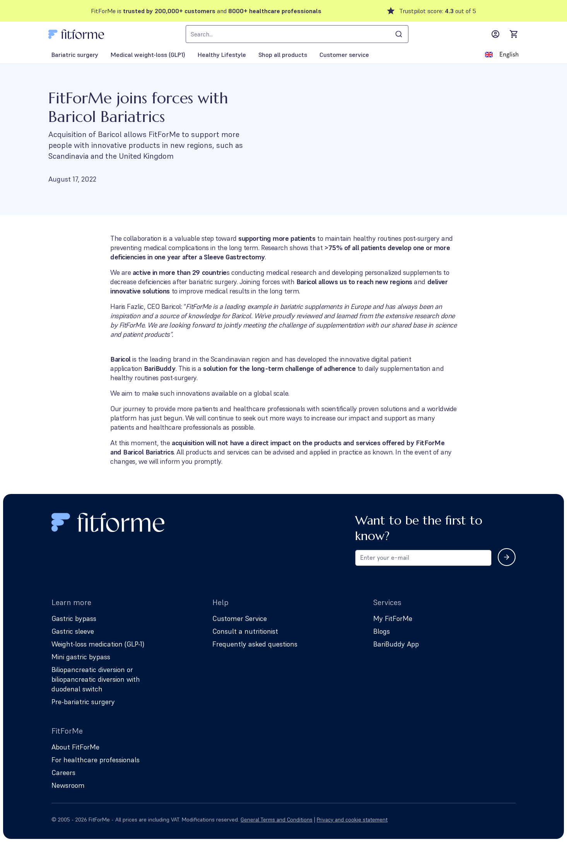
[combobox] (297, 34)
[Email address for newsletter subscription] (423, 558)
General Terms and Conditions (277, 819)
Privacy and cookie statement (352, 819)
